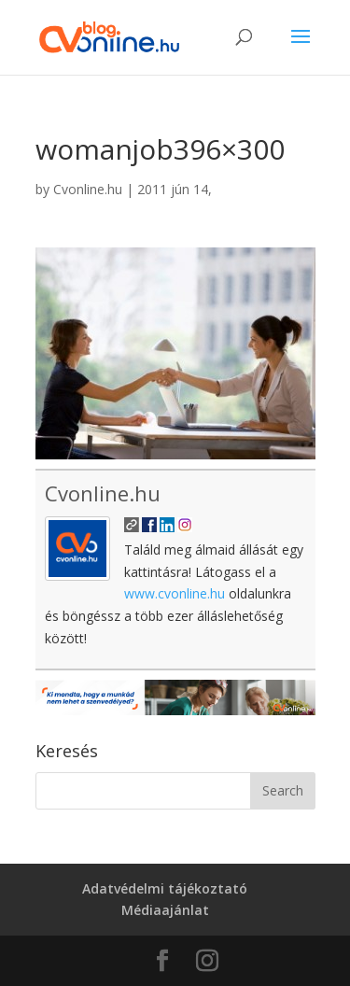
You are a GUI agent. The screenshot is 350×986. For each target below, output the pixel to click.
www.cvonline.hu (174, 593)
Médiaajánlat (165, 910)
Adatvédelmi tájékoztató (164, 888)
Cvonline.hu (87, 189)
